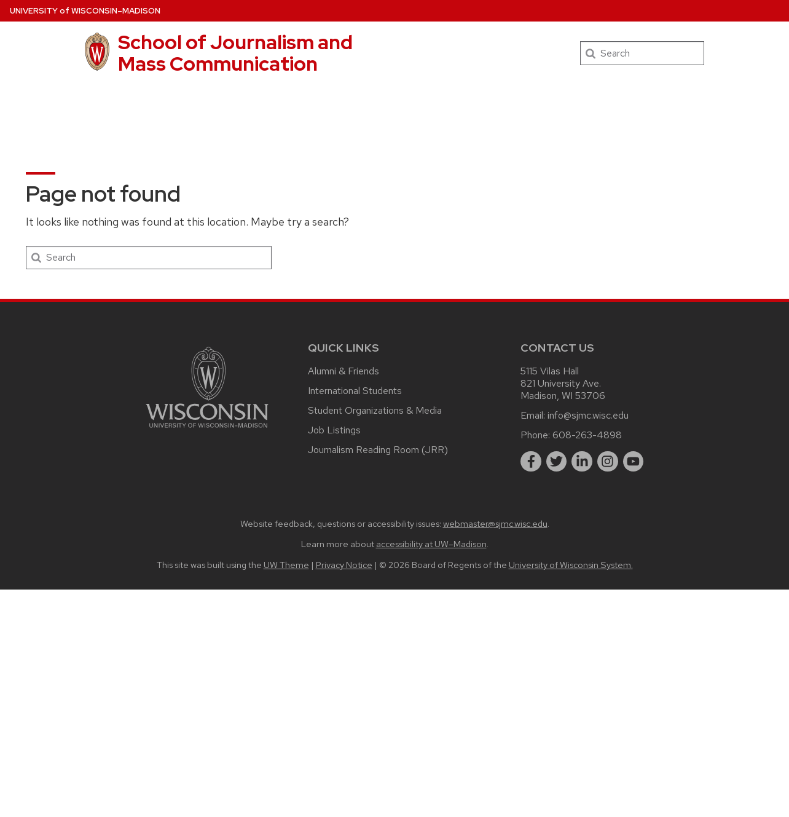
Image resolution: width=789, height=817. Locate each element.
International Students (355, 390)
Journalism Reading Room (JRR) (378, 449)
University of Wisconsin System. (571, 564)
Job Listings (334, 430)
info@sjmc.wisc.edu (588, 415)
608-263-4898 (587, 434)
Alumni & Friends (343, 371)
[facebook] (530, 461)
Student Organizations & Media (375, 410)
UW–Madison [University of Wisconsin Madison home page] (85, 11)
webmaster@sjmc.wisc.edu (495, 523)
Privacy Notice (344, 564)
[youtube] (633, 461)
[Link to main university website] (207, 430)
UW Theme (286, 564)
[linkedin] (581, 461)
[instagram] (607, 461)
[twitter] (556, 461)
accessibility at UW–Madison (431, 544)
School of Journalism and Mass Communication (235, 53)
